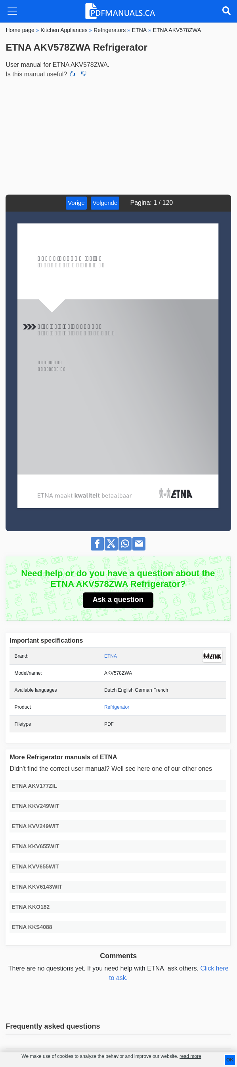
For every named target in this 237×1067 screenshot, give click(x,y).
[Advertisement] (118, 135)
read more (190, 1056)
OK (229, 1060)
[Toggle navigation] (12, 11)
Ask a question (118, 599)
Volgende (105, 202)
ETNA (110, 656)
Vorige (76, 202)
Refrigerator (116, 707)
